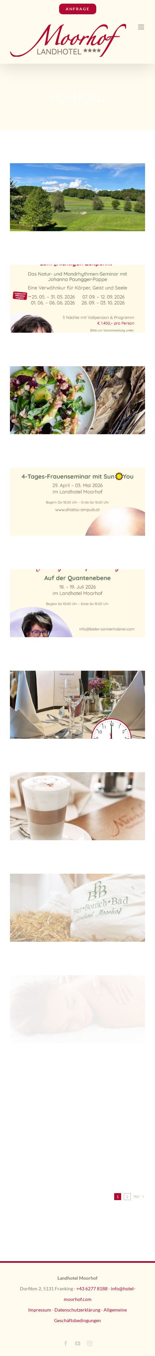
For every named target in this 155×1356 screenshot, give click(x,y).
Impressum (39, 1310)
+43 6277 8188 (92, 1288)
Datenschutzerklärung (77, 1310)
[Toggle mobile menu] (141, 27)
